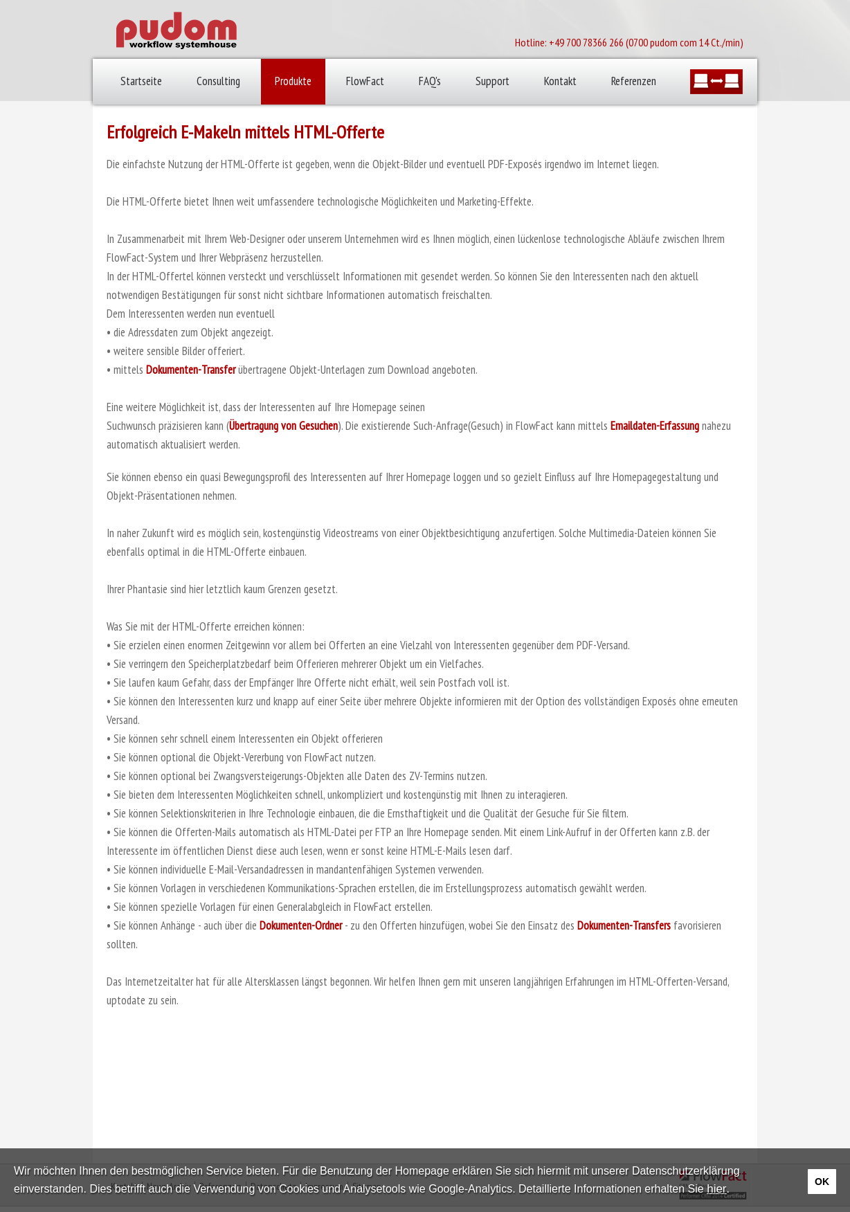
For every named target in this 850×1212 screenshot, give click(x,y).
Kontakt (560, 81)
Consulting (218, 81)
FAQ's (430, 81)
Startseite (141, 81)
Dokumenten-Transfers (624, 925)
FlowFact (365, 81)
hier (716, 1188)
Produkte (293, 81)
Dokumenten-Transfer (190, 369)
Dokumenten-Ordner (301, 925)
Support (492, 81)
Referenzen (633, 81)
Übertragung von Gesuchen (283, 425)
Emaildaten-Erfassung (655, 425)
